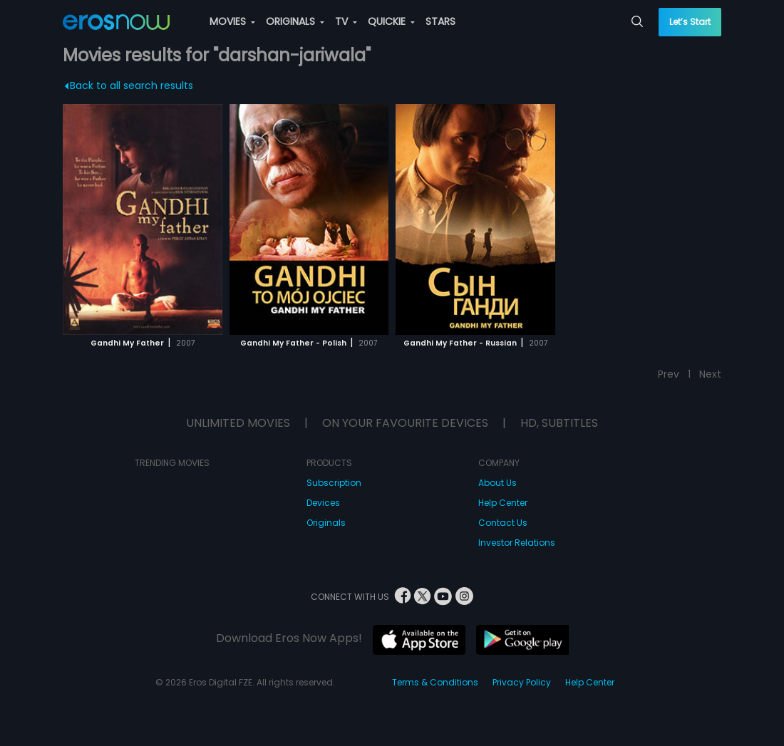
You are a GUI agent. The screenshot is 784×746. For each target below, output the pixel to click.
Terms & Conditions (435, 682)
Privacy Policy (521, 682)
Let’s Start (690, 22)
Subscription (333, 483)
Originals (326, 523)
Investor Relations (516, 543)
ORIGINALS (295, 21)
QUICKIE (391, 21)
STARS (440, 21)
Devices (323, 503)
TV (346, 21)
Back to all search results (128, 85)
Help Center (502, 503)
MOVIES (232, 21)
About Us (497, 483)
